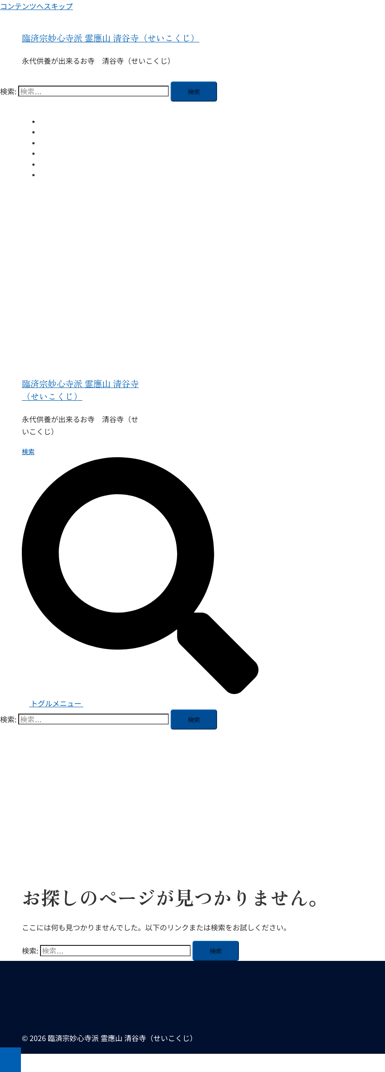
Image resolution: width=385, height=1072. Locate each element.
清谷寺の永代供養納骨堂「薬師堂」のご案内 (103, 131)
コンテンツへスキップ (36, 5)
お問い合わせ (59, 174)
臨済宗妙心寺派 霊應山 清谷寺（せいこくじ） (110, 37)
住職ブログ (56, 142)
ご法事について (62, 153)
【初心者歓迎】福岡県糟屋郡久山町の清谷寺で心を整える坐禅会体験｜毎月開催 (154, 163)
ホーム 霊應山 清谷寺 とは (79, 121)
